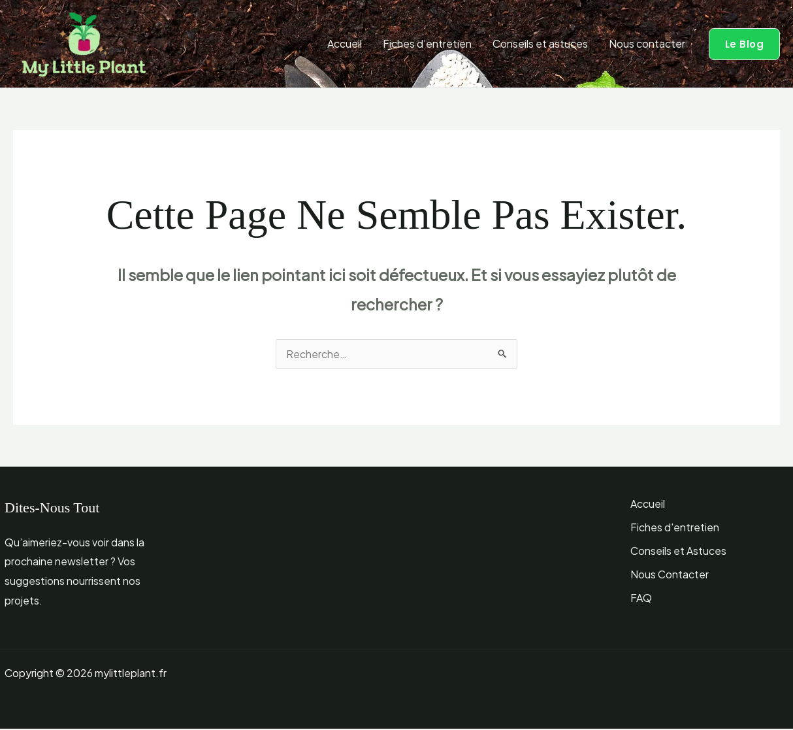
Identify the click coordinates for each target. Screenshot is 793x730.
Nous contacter (647, 43)
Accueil (344, 43)
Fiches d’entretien (427, 43)
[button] (745, 44)
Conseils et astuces (540, 43)
